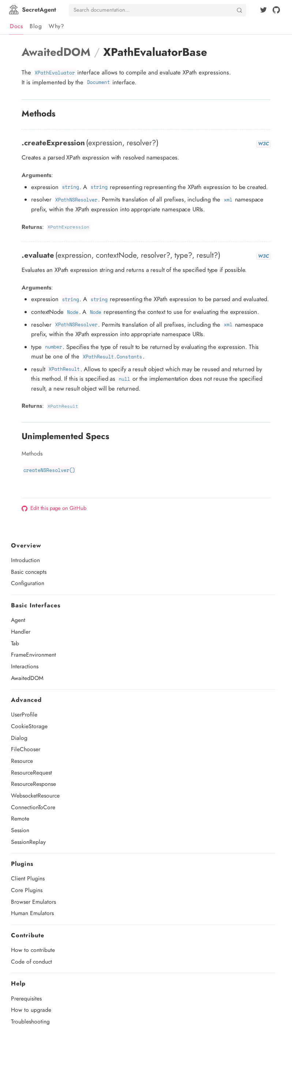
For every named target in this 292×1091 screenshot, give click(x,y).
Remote (20, 818)
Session (20, 830)
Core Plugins (26, 890)
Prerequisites (26, 998)
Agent (18, 620)
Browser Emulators (33, 902)
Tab (15, 643)
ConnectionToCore (33, 807)
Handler (20, 631)
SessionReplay (28, 842)
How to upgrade (31, 1010)
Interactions (24, 666)
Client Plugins (28, 878)
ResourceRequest (31, 772)
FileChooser (25, 749)
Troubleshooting (30, 1021)
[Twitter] (263, 9)
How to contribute (33, 950)
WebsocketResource (35, 795)
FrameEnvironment (33, 654)
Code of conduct (31, 961)
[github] (276, 10)
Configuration (27, 583)
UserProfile (24, 714)
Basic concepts (28, 572)
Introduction (25, 560)
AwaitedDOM (27, 678)
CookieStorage (29, 726)
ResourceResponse (33, 784)
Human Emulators (32, 913)
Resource (22, 761)
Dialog (19, 738)
